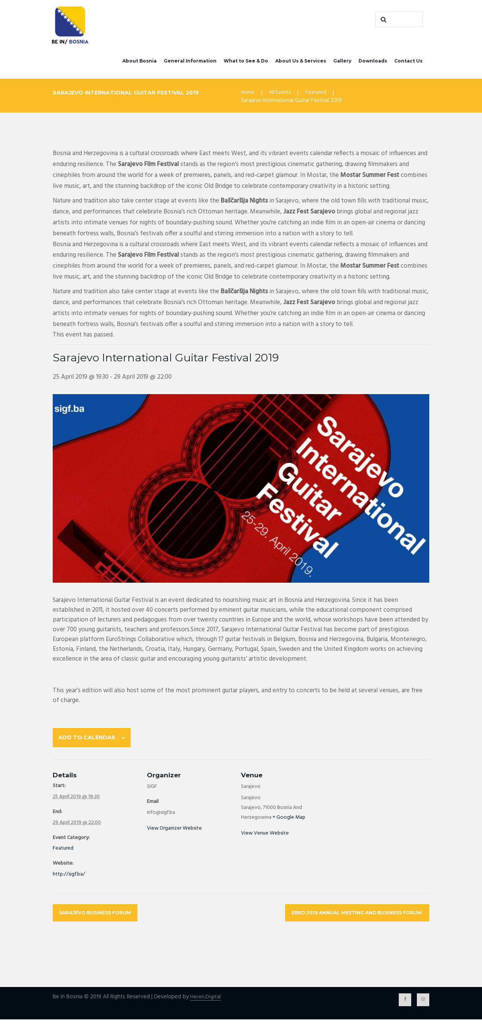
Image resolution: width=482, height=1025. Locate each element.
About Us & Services (300, 62)
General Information (190, 62)
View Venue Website (265, 837)
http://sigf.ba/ (69, 878)
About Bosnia (139, 62)
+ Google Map (289, 821)
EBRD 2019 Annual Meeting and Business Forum (351, 917)
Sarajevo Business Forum (98, 917)
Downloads (372, 62)
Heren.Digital (205, 1002)
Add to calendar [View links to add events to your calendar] (88, 739)
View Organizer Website (174, 832)
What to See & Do (246, 62)
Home (248, 94)
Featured (318, 94)
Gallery (342, 62)
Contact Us (408, 62)
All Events (281, 94)
